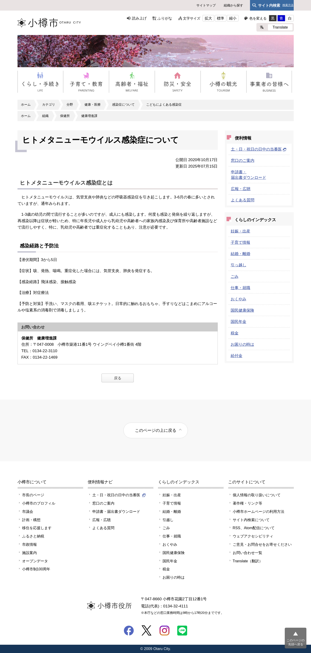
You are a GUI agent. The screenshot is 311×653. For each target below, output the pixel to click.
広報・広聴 (240, 188)
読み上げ (139, 18)
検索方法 (288, 5)
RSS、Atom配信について (254, 528)
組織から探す (233, 5)
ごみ (234, 276)
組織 (45, 116)
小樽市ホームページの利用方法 (258, 511)
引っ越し (238, 265)
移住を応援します (37, 528)
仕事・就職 (240, 287)
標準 (220, 18)
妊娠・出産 (240, 231)
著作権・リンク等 (247, 503)
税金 (234, 333)
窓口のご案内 (242, 160)
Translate (280, 27)
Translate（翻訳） (248, 561)
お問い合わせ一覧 (247, 553)
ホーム (26, 104)
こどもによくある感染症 (164, 104)
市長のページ (33, 495)
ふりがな (164, 18)
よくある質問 (242, 200)
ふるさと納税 (33, 536)
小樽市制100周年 (36, 569)
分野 (70, 104)
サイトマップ (206, 5)
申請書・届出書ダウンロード (116, 511)
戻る (117, 378)
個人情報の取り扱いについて (257, 495)
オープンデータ (35, 561)
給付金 (236, 355)
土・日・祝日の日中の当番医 (258, 149)
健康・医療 (92, 104)
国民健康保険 (242, 310)
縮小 (232, 18)
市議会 (27, 511)
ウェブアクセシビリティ (253, 536)
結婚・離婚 (240, 253)
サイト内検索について (251, 520)
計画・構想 (31, 520)
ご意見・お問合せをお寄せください (262, 544)
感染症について (123, 104)
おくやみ (238, 299)
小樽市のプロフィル (38, 503)
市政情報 (29, 544)
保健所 (65, 116)
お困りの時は (242, 344)
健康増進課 (89, 116)
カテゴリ (48, 104)
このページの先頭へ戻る (296, 642)
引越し (168, 520)
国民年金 (238, 321)
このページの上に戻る (155, 430)
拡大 (208, 18)
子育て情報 (240, 242)
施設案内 (29, 553)
